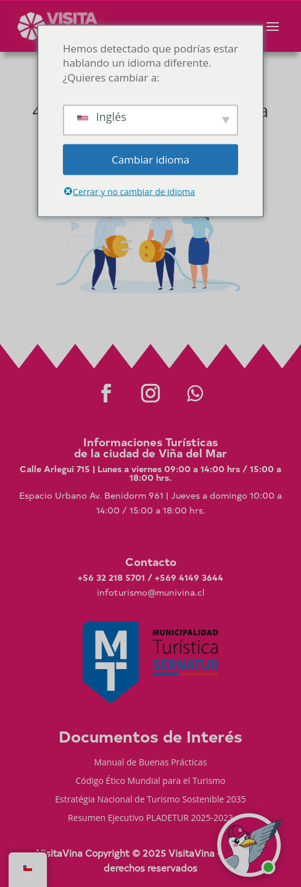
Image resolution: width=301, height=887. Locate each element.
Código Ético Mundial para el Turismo (150, 781)
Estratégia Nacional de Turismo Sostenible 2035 (150, 800)
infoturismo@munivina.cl (150, 592)
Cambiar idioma (150, 159)
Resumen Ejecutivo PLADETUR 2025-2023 (150, 818)
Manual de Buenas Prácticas (150, 763)
